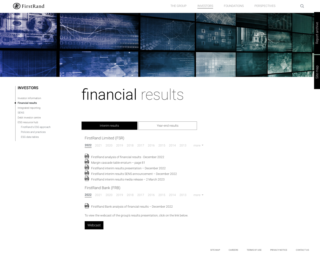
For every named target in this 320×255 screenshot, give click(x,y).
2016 (151, 195)
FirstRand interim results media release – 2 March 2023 (128, 179)
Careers (233, 250)
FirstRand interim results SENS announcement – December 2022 (134, 174)
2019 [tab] (119, 145)
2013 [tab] (183, 145)
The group (178, 6)
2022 (88, 194)
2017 (140, 195)
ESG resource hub (28, 122)
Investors (205, 6)
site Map (215, 250)
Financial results (27, 102)
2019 (119, 195)
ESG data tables (30, 136)
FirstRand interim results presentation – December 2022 (128, 168)
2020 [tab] (109, 145)
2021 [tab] (98, 145)
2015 (161, 195)
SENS (21, 112)
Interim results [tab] (109, 125)
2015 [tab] (161, 145)
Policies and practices (33, 132)
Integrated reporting (29, 107)
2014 (172, 195)
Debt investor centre (29, 117)
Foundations (234, 6)
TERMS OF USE (254, 250)
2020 (109, 195)
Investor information (29, 98)
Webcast (94, 225)
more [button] (197, 145)
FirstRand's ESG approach (36, 127)
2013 (183, 195)
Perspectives (264, 6)
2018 (130, 195)
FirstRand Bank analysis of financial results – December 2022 (132, 206)
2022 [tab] (88, 145)
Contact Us (302, 250)
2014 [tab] (172, 145)
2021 (98, 195)
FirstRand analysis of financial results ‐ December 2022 (127, 157)
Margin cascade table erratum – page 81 (118, 162)
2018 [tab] (130, 145)
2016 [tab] (151, 145)
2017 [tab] (140, 145)
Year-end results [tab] (167, 125)
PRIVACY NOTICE (278, 250)
